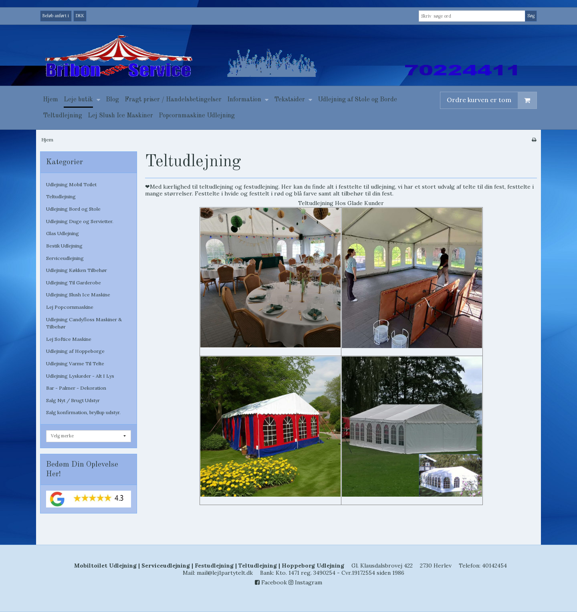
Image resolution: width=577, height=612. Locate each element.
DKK (80, 15)
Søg (531, 15)
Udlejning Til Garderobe (73, 283)
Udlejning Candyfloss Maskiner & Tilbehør (84, 323)
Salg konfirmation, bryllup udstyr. (83, 412)
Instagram (305, 582)
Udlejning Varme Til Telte (75, 363)
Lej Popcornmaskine (69, 307)
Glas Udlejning (62, 233)
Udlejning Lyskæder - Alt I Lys (80, 376)
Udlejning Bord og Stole (73, 209)
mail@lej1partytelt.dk (225, 572)
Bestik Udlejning (64, 246)
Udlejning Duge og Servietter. (79, 221)
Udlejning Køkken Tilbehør (76, 270)
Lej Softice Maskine (68, 339)
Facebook (271, 582)
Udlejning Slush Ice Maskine (78, 295)
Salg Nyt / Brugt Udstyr (73, 400)
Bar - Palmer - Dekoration (76, 388)
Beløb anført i (55, 15)
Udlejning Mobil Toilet (71, 184)
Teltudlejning (61, 196)
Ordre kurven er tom (492, 100)
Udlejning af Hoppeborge (75, 351)
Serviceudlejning (65, 258)
